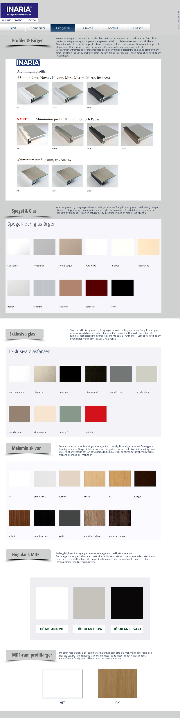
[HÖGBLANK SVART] (127, 629)
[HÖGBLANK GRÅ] (89, 629)
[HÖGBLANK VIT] (52, 629)
